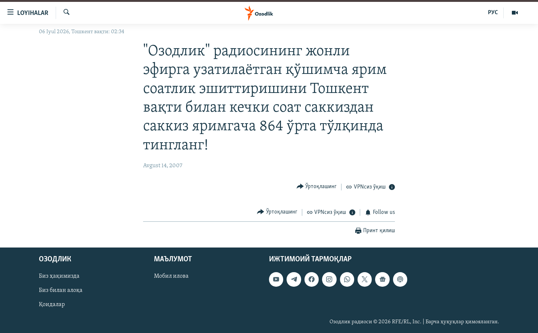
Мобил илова (171, 277)
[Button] (317, 186)
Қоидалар (52, 305)
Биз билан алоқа (61, 291)
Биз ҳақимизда (59, 277)
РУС (493, 13)
